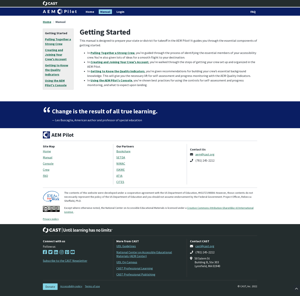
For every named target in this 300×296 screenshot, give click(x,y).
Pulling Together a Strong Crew (112, 53)
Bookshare (123, 151)
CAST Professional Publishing (135, 274)
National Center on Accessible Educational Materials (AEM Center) (144, 254)
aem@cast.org (204, 154)
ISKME (120, 170)
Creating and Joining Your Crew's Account (119, 62)
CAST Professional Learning (134, 268)
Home (47, 22)
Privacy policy (51, 219)
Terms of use (92, 286)
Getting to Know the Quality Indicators (117, 71)
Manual (60, 22)
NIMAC (120, 163)
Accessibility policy (71, 286)
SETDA (120, 157)
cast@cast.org (204, 246)
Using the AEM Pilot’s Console (111, 80)
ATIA (119, 176)
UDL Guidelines (126, 246)
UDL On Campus (126, 262)
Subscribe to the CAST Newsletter (65, 261)
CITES (120, 182)
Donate (50, 287)
